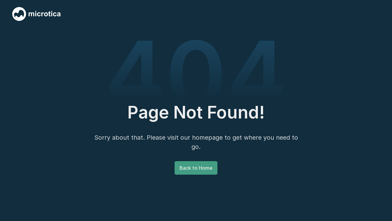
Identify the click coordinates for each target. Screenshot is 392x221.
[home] (36, 14)
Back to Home (196, 168)
